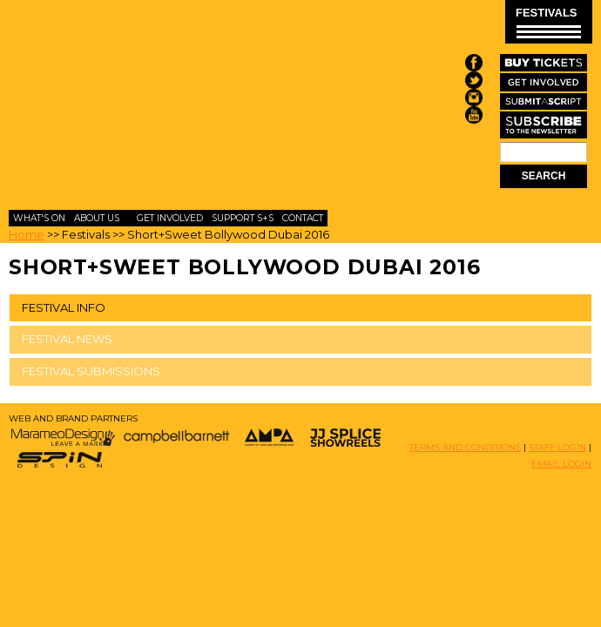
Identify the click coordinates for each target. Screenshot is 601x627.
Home (26, 234)
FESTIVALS (548, 22)
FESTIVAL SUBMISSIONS (91, 371)
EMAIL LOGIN (561, 463)
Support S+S (242, 218)
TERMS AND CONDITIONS (465, 447)
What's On (39, 218)
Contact (302, 218)
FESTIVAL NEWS (67, 339)
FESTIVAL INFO (63, 307)
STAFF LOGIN (557, 447)
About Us (96, 218)
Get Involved (170, 218)
